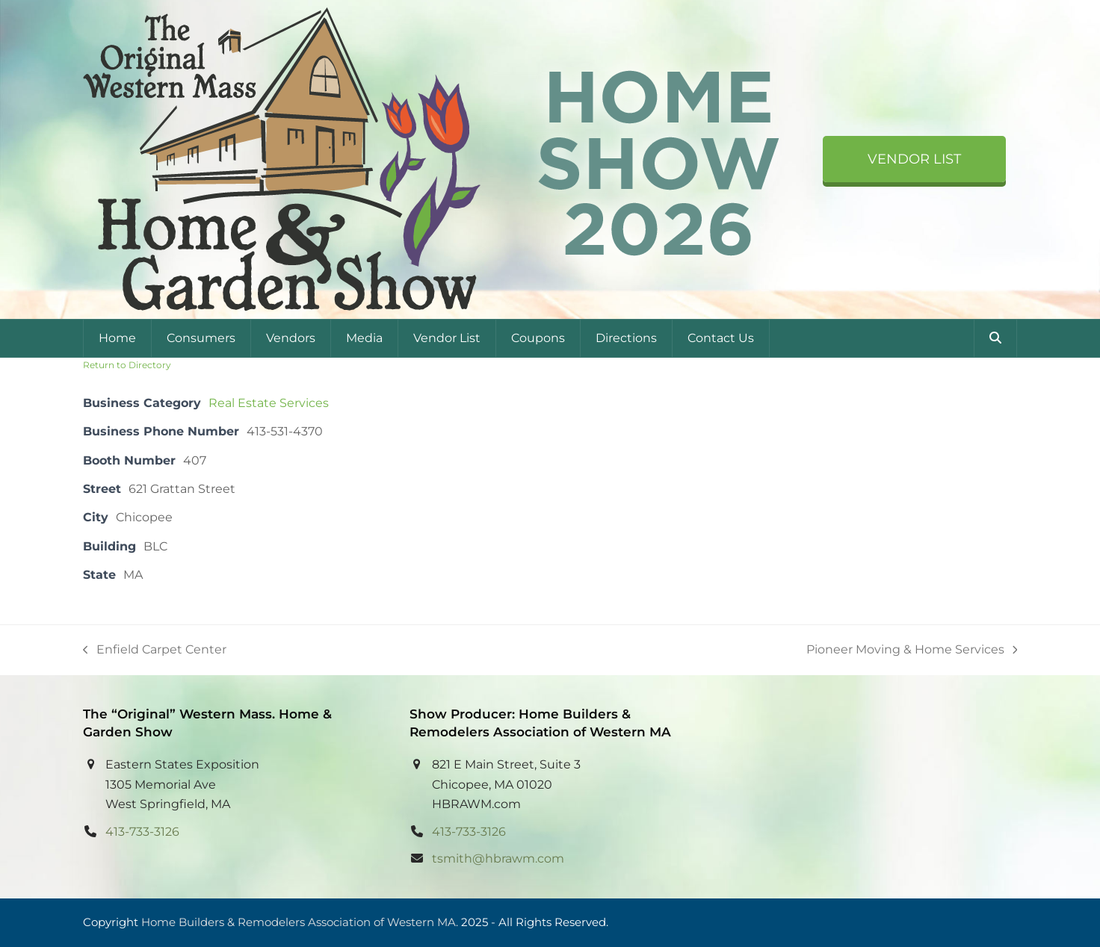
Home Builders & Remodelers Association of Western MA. (299, 922)
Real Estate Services (268, 403)
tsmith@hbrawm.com (498, 858)
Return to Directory (127, 364)
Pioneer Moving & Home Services (912, 650)
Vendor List (914, 159)
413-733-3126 (142, 832)
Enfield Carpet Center (154, 650)
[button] (995, 338)
